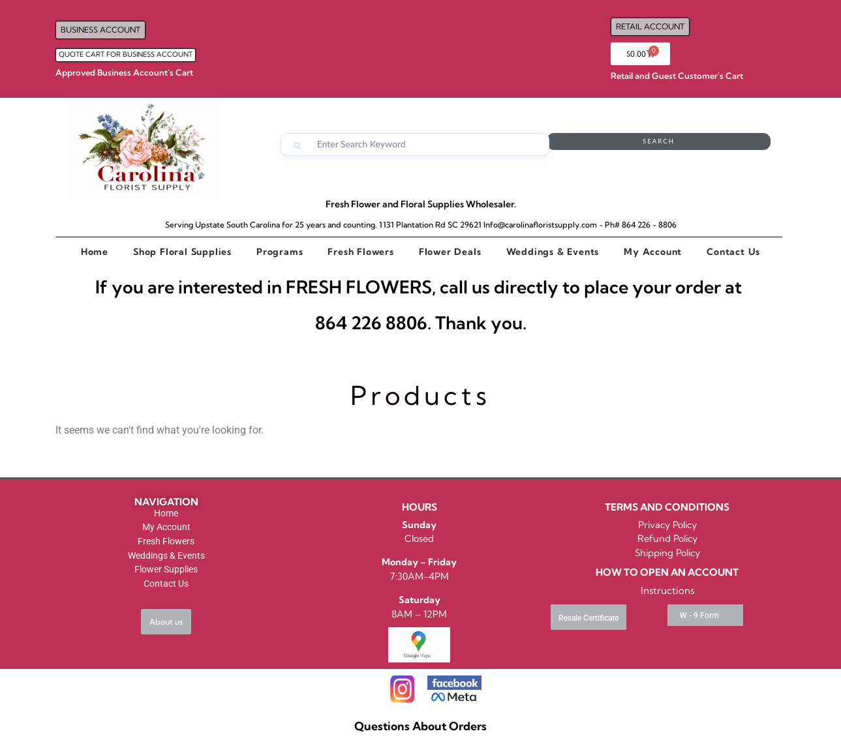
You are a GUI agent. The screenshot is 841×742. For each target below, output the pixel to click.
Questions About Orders (420, 726)
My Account (653, 252)
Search (718, 144)
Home (94, 252)
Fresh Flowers (360, 252)
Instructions (667, 590)
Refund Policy (667, 538)
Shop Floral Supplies (182, 252)
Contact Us (733, 252)
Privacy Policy (667, 525)
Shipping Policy (667, 553)
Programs (279, 252)
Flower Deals (450, 252)
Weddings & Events (553, 252)
